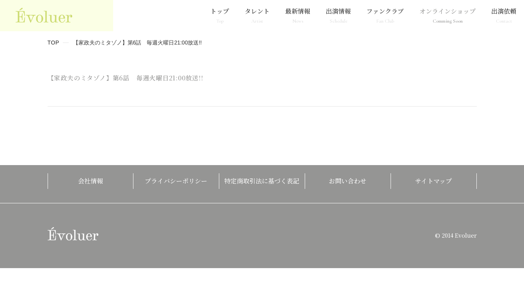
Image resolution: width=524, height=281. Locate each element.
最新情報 (297, 15)
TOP (54, 42)
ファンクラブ (385, 15)
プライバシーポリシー (176, 180)
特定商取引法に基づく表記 (261, 180)
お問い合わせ (347, 180)
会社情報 (90, 180)
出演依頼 (503, 15)
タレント (257, 15)
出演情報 (338, 15)
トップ (219, 15)
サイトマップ (433, 180)
